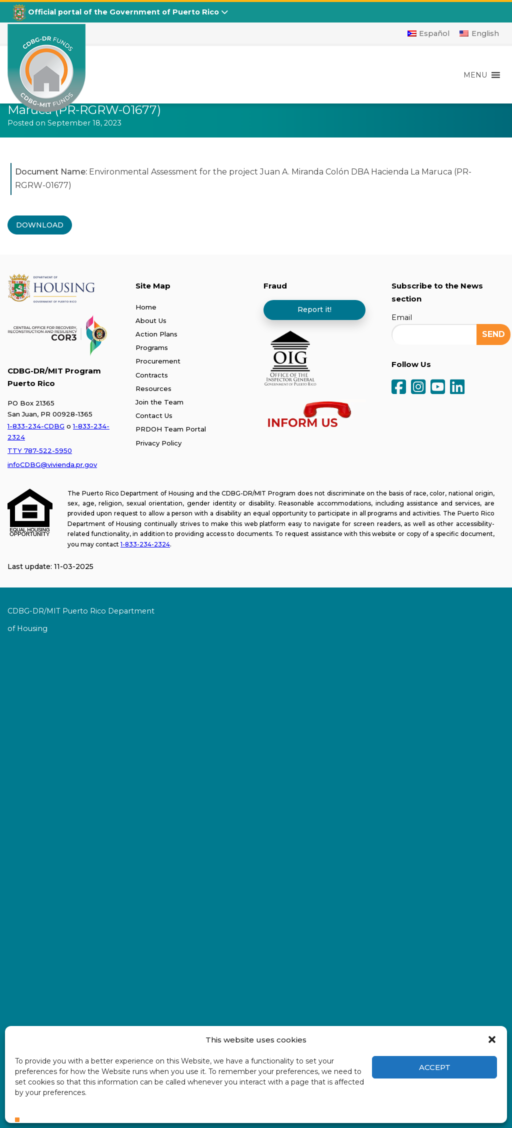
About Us (151, 320)
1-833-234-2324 (145, 544)
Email (402, 317)
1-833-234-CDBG (36, 426)
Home (146, 307)
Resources (154, 388)
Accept (434, 1067)
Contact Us (154, 416)
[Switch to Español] (428, 33)
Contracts (152, 375)
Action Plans (157, 334)
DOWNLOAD (40, 225)
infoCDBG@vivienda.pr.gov (52, 464)
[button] (492, 1039)
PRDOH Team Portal (171, 429)
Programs (152, 348)
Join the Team (160, 402)
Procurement (158, 361)
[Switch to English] (479, 33)
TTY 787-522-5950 (40, 450)
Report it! (315, 309)
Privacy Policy (159, 443)
